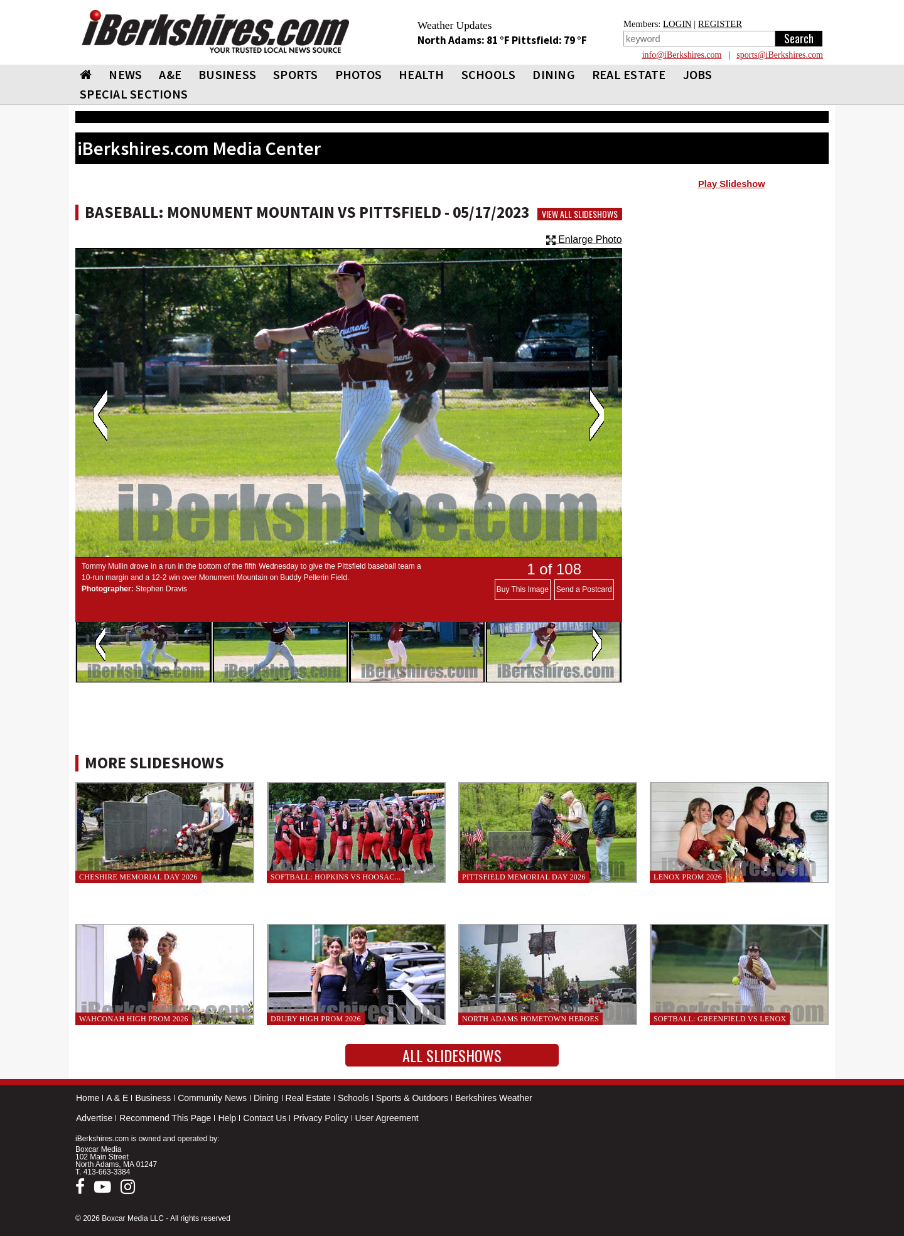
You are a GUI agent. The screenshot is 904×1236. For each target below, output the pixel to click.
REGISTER (720, 24)
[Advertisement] (732, 295)
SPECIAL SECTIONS (134, 94)
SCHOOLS (488, 74)
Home (87, 1098)
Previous (100, 415)
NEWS (125, 74)
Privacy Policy (320, 1118)
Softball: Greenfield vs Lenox (720, 1018)
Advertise (94, 1118)
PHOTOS (358, 74)
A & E (117, 1098)
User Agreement (387, 1118)
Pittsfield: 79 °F (549, 40)
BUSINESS (227, 74)
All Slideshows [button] (452, 1055)
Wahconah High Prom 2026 (133, 1018)
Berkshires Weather (493, 1098)
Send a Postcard (584, 589)
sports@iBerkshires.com (779, 55)
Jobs (698, 74)
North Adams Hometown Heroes (530, 1018)
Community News (212, 1098)
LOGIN (677, 24)
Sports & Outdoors (412, 1098)
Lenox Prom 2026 (688, 877)
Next (596, 415)
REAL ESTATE (629, 74)
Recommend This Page (165, 1118)
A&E (170, 74)
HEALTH (421, 74)
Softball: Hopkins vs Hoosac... (336, 877)
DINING (553, 74)
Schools (353, 1098)
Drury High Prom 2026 (316, 1018)
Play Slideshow (731, 184)
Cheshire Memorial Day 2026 (138, 877)
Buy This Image (523, 589)
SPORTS (295, 74)
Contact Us (264, 1118)
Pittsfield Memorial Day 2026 (524, 877)
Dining (266, 1098)
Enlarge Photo (584, 239)
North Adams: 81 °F (464, 40)
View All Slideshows (580, 214)
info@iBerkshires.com (682, 55)
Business (153, 1098)
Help (227, 1118)
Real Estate (308, 1098)
